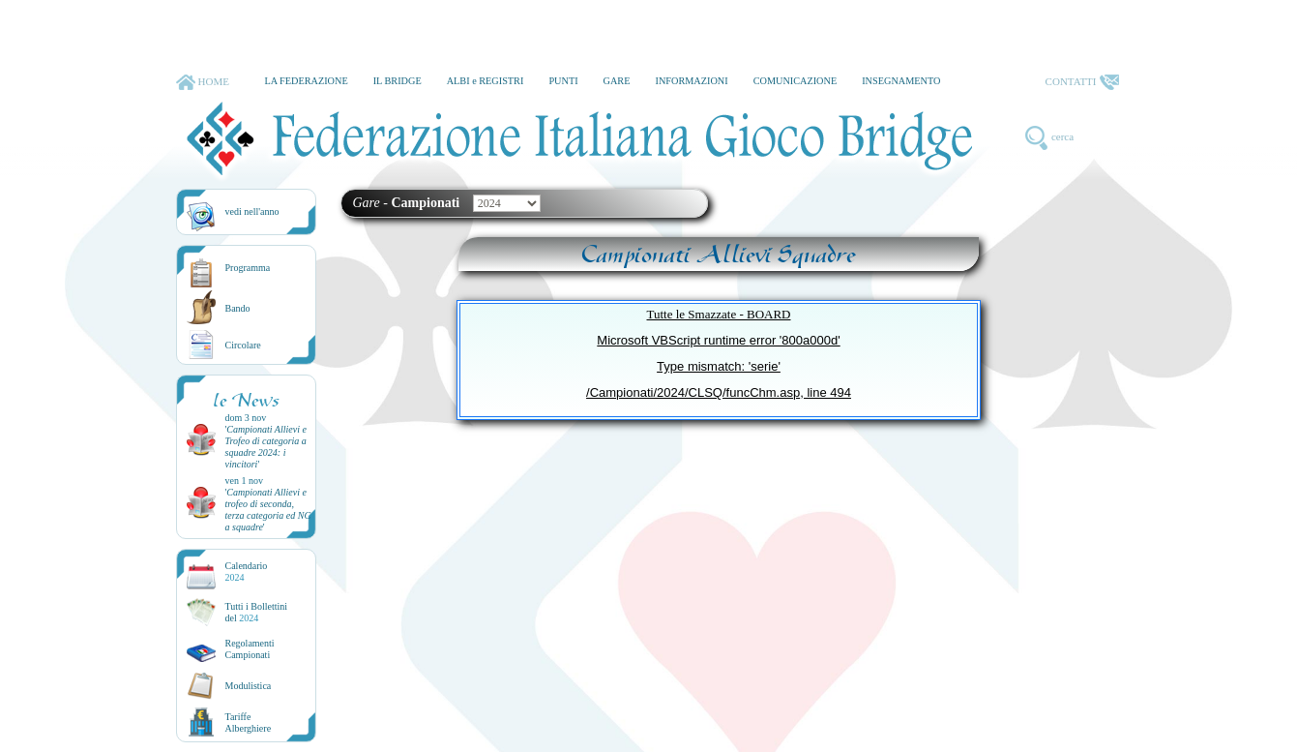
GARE (617, 80)
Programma (248, 267)
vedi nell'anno (252, 211)
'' (266, 446)
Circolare (243, 345)
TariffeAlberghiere (248, 722)
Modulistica (248, 685)
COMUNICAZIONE (795, 80)
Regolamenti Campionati (250, 649)
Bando (238, 308)
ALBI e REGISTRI (485, 80)
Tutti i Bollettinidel (256, 612)
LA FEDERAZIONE (305, 80)
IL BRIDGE (397, 80)
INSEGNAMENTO (901, 80)
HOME (202, 82)
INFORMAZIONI (691, 80)
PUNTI (562, 80)
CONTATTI (1082, 82)
